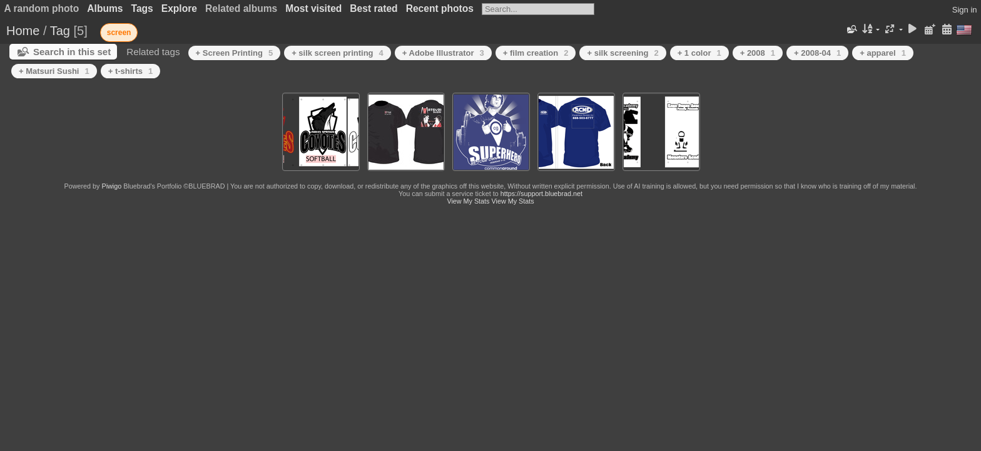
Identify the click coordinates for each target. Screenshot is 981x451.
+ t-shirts (130, 71)
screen (119, 32)
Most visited (313, 8)
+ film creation (536, 53)
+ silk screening (622, 53)
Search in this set (72, 51)
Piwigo (111, 186)
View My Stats (468, 201)
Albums (105, 8)
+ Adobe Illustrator (443, 53)
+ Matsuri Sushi (54, 71)
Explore (179, 8)
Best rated (373, 8)
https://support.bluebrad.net (541, 193)
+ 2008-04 (817, 53)
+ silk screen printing (338, 53)
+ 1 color (699, 53)
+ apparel (883, 53)
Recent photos (440, 8)
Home (22, 31)
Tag (60, 31)
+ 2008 (757, 53)
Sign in (964, 9)
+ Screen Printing (234, 53)
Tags (142, 8)
